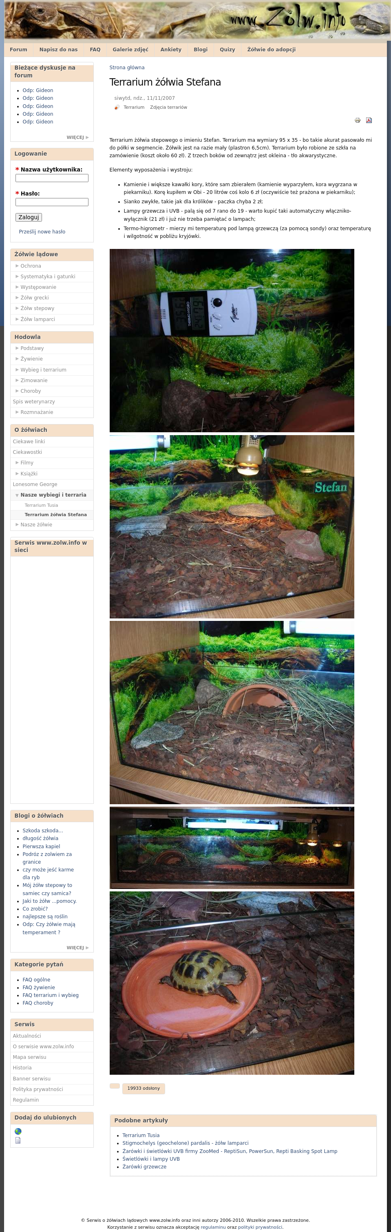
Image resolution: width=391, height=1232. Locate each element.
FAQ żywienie (39, 987)
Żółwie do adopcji (271, 50)
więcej (75, 137)
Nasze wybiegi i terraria (49, 494)
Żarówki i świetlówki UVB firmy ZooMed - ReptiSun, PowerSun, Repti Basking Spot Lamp (230, 1151)
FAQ (95, 50)
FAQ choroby (38, 1003)
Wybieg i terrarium (39, 369)
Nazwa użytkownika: (49, 169)
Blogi (201, 50)
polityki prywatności (260, 1227)
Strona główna (127, 67)
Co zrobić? (35, 909)
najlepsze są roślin (45, 917)
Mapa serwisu (29, 1057)
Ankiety (171, 50)
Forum (18, 50)
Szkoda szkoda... (43, 831)
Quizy (227, 50)
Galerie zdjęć (131, 50)
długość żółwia (41, 838)
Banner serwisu (32, 1079)
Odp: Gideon (38, 90)
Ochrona (27, 265)
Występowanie (35, 287)
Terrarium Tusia (41, 505)
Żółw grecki (31, 297)
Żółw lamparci (34, 319)
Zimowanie (30, 380)
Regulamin (26, 1100)
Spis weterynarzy (34, 402)
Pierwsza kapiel (41, 846)
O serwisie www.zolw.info (43, 1046)
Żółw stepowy (34, 308)
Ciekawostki (27, 452)
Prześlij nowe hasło (42, 232)
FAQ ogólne (37, 980)
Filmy (23, 462)
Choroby (27, 390)
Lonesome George (35, 484)
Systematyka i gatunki (44, 276)
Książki (25, 473)
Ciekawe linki (29, 441)
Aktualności (27, 1036)
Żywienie (28, 358)
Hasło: (27, 193)
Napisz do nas (59, 50)
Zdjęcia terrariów (168, 107)
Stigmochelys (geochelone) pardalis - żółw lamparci (186, 1143)
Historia (22, 1068)
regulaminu (213, 1227)
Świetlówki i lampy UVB (151, 1159)
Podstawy (28, 348)
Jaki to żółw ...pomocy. (50, 901)
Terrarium (134, 107)
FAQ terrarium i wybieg (51, 995)
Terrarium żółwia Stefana (56, 514)
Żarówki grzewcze (145, 1167)
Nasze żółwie (33, 524)
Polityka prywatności (38, 1089)
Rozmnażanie (33, 412)
